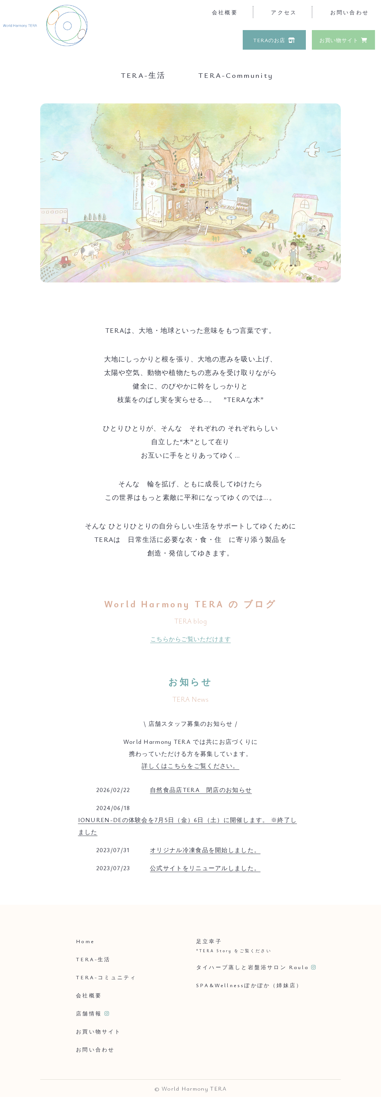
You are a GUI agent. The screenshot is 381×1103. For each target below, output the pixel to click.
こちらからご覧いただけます (190, 639)
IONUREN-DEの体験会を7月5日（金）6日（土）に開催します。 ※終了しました (187, 826)
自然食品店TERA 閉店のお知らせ (201, 790)
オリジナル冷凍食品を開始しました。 (205, 850)
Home (85, 941)
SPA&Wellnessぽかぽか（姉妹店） (249, 985)
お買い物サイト (338, 40)
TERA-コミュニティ (106, 977)
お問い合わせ (349, 12)
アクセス (284, 12)
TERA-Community (235, 75)
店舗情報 (89, 1013)
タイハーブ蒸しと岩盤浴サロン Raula (252, 967)
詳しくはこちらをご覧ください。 (190, 766)
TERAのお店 (269, 40)
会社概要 (225, 12)
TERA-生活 (143, 75)
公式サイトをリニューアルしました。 (205, 868)
